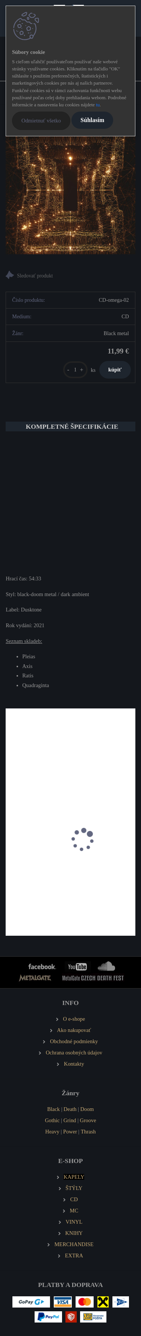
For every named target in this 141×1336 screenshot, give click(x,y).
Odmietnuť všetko (41, 121)
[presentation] (11, 848)
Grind (70, 1120)
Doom (87, 1109)
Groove (88, 1120)
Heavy (52, 1132)
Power (70, 1132)
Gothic (52, 1120)
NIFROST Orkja (28, 886)
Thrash (88, 1132)
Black (53, 1109)
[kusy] (75, 369)
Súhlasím (92, 120)
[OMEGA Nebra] (70, 189)
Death (70, 1109)
